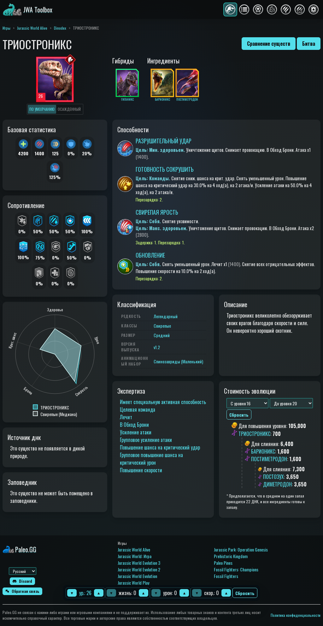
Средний (162, 335)
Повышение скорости (141, 470)
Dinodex (60, 28)
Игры (6, 28)
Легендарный (166, 316)
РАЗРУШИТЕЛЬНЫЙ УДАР (163, 141)
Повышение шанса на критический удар (160, 447)
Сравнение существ (268, 43)
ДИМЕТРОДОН (277, 484)
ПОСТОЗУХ (273, 476)
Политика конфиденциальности (295, 615)
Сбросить (245, 593)
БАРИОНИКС (263, 451)
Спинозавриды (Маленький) (178, 361)
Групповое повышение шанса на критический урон (151, 458)
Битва (308, 43)
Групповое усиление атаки (146, 440)
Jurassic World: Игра (134, 556)
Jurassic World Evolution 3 (139, 562)
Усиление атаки (135, 432)
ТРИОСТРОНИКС (254, 434)
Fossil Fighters (226, 576)
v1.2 (157, 347)
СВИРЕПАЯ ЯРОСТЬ (157, 212)
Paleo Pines (223, 562)
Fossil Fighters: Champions (236, 569)
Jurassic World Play (133, 582)
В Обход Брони (134, 424)
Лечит (126, 417)
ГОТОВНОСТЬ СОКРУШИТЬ (165, 169)
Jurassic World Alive (32, 28)
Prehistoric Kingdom (231, 556)
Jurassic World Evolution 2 (139, 569)
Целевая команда (137, 409)
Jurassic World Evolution (137, 576)
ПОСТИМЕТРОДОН (269, 459)
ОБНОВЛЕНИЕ (150, 255)
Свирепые (162, 325)
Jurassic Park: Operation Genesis (241, 549)
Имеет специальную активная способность (163, 402)
